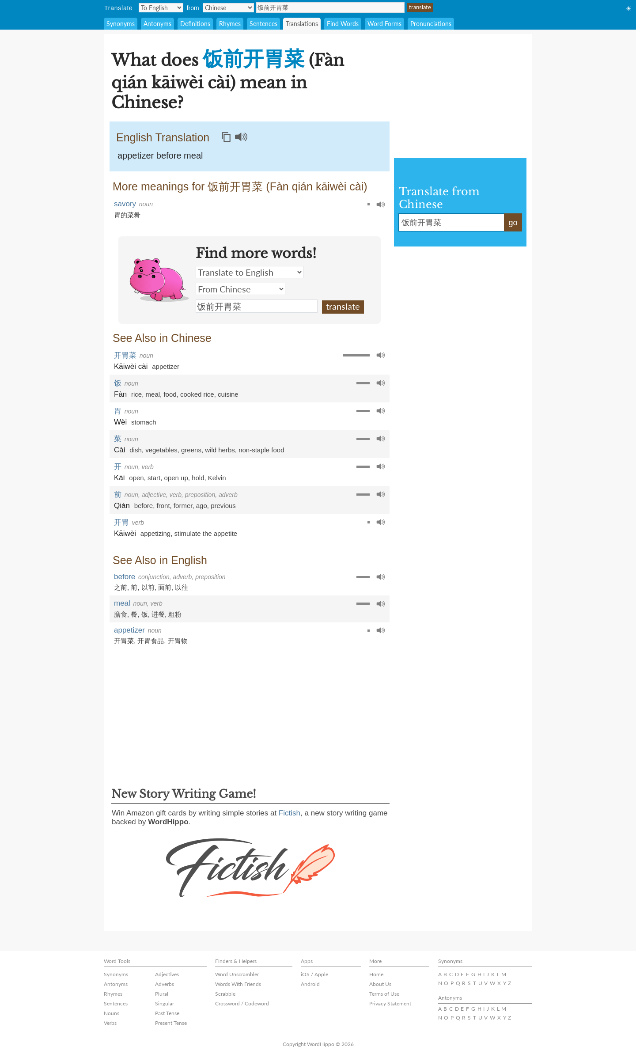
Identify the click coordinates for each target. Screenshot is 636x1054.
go (512, 222)
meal (153, 394)
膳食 (120, 614)
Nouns (111, 1013)
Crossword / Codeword (242, 1003)
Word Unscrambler (237, 974)
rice (136, 394)
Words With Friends (238, 984)
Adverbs (164, 984)
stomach (143, 422)
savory (125, 204)
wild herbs (220, 450)
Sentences (263, 23)
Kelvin (217, 478)
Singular (164, 1003)
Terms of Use (384, 993)
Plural (161, 993)
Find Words (343, 23)
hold (198, 478)
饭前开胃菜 (330, 7)
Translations (302, 23)
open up (176, 478)
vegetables (161, 450)
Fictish (289, 813)
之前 (120, 587)
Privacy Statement (390, 1003)
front (163, 505)
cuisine (228, 394)
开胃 (121, 522)
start (154, 478)
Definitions (195, 23)
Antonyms (157, 23)
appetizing (155, 533)
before (143, 505)
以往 (181, 587)
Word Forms (384, 23)
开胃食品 (150, 641)
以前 (148, 587)
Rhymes (230, 23)
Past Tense (167, 1013)
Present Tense (171, 1023)
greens (191, 450)
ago (201, 505)
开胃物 (178, 641)
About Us (380, 984)
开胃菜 (125, 355)
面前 (164, 587)
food (169, 394)
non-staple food (261, 450)
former (183, 505)
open (136, 478)
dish (135, 450)
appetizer (165, 366)
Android (310, 984)
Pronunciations (430, 23)
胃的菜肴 (127, 215)
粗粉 (175, 614)
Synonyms (120, 23)
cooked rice (197, 394)
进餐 (158, 614)
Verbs (110, 1023)
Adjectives (167, 974)
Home (376, 974)
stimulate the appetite (206, 533)
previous (223, 505)
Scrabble (225, 993)
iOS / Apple (314, 974)
